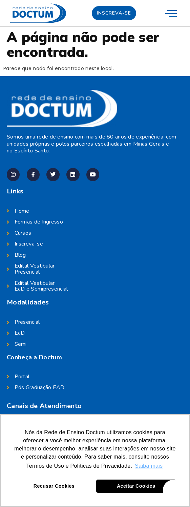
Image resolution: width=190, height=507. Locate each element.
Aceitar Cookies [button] (136, 486)
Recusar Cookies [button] (54, 486)
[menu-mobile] (171, 13)
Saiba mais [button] (149, 466)
